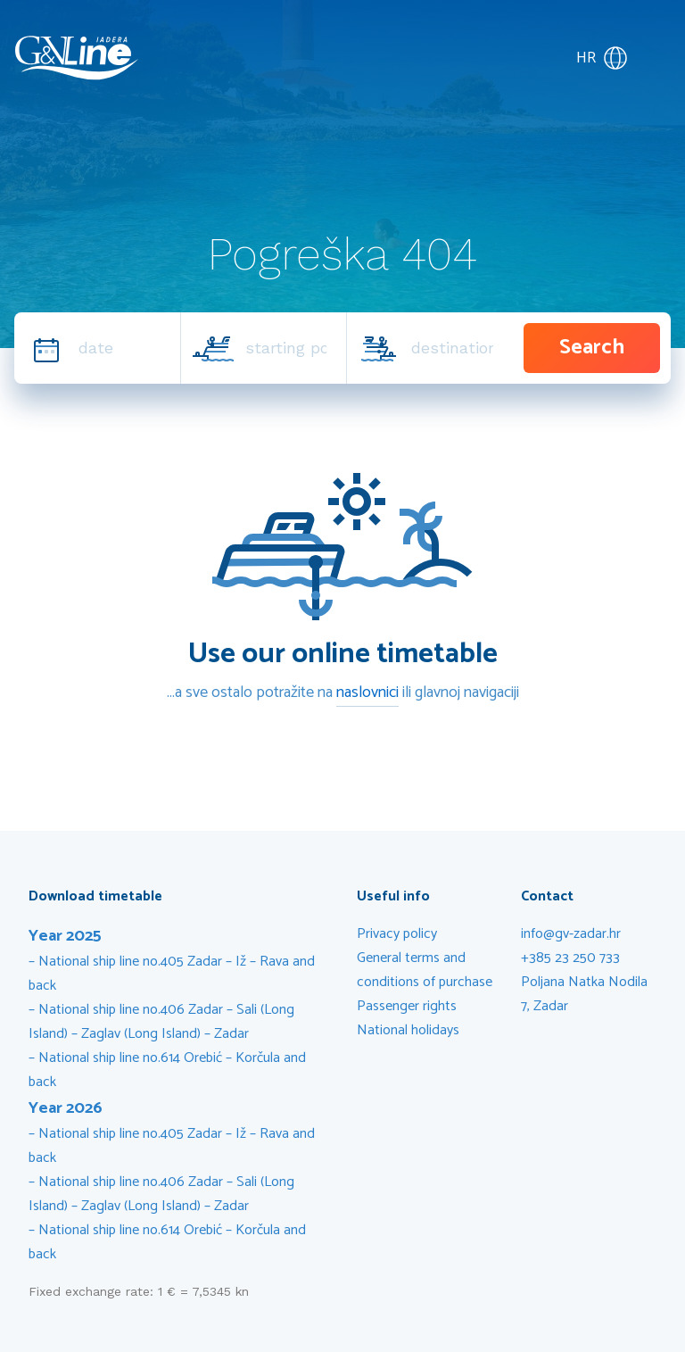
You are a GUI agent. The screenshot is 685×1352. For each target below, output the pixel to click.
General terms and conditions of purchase (424, 970)
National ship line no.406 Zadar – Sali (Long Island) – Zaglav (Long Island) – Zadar (161, 1022)
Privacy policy (397, 934)
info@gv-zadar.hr (571, 934)
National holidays (408, 1030)
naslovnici (367, 692)
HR (602, 58)
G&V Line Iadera (76, 58)
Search (591, 347)
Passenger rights (407, 1006)
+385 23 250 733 (570, 958)
